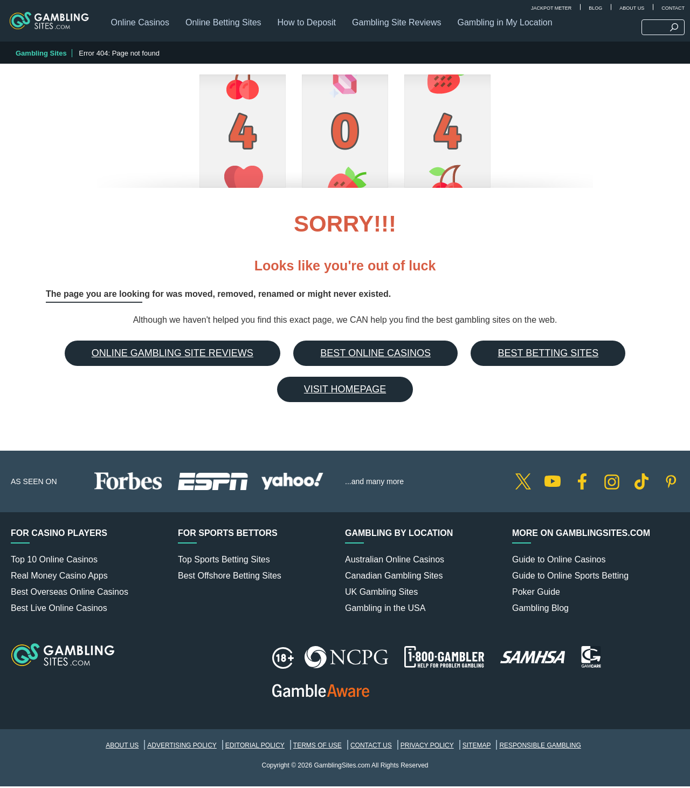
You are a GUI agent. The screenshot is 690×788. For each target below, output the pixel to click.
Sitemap (477, 747)
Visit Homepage (345, 390)
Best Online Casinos (375, 354)
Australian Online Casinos (394, 561)
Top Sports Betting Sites (224, 561)
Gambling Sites (41, 55)
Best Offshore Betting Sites (229, 577)
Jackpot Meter (551, 8)
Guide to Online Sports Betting (570, 577)
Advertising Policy (181, 747)
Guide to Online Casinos (558, 561)
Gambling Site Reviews (398, 24)
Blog (595, 8)
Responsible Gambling (540, 747)
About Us (631, 8)
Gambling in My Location (506, 24)
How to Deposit (308, 24)
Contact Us (371, 747)
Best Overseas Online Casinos (69, 593)
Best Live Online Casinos (59, 609)
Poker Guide (536, 593)
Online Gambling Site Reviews (172, 354)
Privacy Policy (427, 747)
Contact (673, 8)
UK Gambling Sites (381, 593)
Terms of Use (317, 747)
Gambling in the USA (385, 609)
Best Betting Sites (548, 354)
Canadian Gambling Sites (394, 577)
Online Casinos (142, 24)
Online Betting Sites (226, 24)
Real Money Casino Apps (59, 577)
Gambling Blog (540, 609)
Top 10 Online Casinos (54, 561)
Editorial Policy (255, 747)
